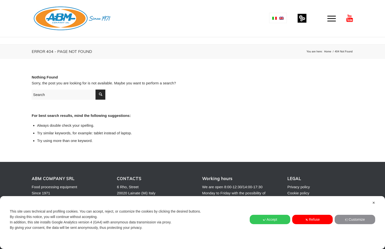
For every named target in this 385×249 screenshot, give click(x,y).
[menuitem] (330, 18)
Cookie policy (298, 193)
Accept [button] (270, 219)
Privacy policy (298, 187)
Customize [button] (355, 219)
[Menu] (330, 18)
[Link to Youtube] (349, 18)
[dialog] (192, 222)
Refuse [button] (312, 219)
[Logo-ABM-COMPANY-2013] (72, 18)
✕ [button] (373, 203)
